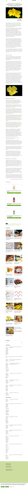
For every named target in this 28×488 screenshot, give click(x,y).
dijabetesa (15, 100)
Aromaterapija (9, 3)
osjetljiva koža (17, 224)
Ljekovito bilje (13, 3)
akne (10, 223)
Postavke (11, 486)
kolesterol (20, 223)
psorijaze (18, 117)
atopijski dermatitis (14, 223)
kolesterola (12, 100)
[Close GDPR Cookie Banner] (13, 486)
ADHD (8, 223)
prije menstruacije (18, 105)
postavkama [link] (22, 484)
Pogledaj (14, 192)
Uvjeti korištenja (8, 465)
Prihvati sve (2, 486)
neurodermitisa (12, 118)
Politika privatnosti (8, 466)
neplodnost (10, 224)
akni (16, 117)
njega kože (14, 224)
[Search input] (13, 342)
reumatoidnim (8, 138)
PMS (15, 3)
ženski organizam (13, 104)
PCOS (20, 224)
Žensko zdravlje (18, 3)
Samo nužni (7, 486)
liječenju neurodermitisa (16, 122)
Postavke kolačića (8, 467)
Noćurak (7, 38)
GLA (17, 223)
